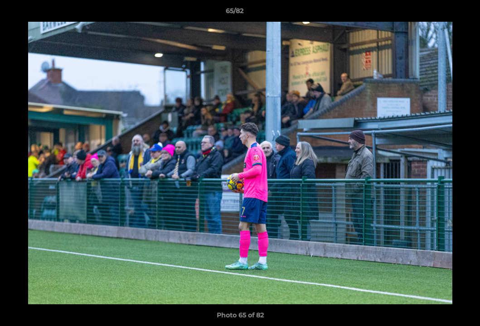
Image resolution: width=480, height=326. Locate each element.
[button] (441, 13)
